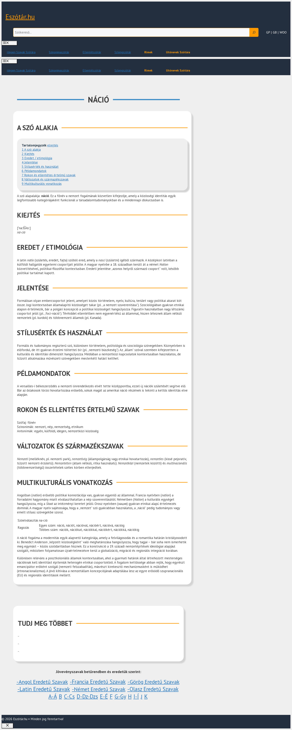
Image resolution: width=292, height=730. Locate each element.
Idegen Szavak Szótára (21, 52)
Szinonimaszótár (59, 52)
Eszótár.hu (20, 16)
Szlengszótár (123, 52)
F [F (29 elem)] (111, 696)
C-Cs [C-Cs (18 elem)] (69, 696)
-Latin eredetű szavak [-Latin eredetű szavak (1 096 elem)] (43, 689)
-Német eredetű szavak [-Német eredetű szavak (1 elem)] (98, 689)
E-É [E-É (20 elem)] (104, 696)
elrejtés (52, 145)
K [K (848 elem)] (146, 696)
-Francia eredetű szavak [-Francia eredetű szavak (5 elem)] (98, 681)
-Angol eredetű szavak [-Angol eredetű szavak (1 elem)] (42, 681)
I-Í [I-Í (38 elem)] (136, 696)
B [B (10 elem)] (60, 696)
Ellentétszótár (92, 52)
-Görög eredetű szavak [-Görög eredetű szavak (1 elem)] (153, 681)
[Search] (254, 32)
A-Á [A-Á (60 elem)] (52, 696)
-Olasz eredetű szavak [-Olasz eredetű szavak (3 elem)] (152, 689)
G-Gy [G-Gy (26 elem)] (120, 696)
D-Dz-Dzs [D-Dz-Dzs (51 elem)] (87, 696)
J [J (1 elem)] (141, 696)
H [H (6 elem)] (130, 696)
